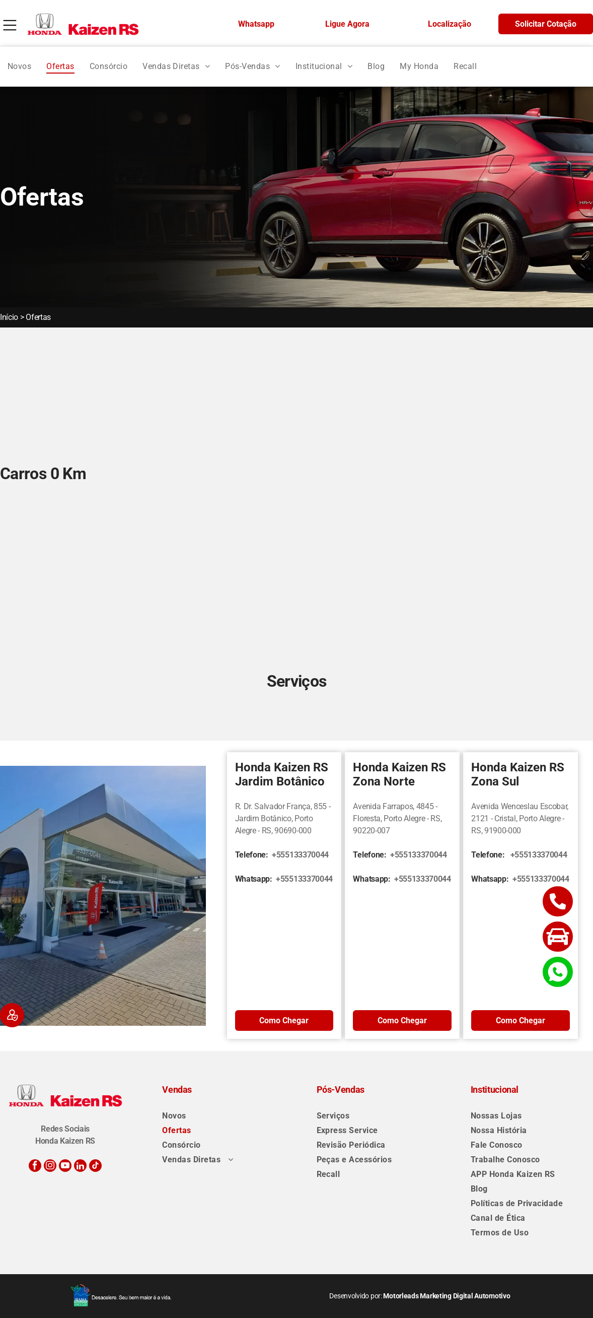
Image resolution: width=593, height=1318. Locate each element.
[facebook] (35, 1166)
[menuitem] (19, 66)
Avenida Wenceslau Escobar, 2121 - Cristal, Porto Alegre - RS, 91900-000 (519, 818)
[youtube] (65, 1166)
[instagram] (50, 1166)
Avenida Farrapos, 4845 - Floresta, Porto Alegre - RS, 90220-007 (397, 818)
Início (9, 317)
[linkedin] (80, 1166)
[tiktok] (95, 1166)
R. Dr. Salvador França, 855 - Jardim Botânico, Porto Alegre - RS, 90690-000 (283, 818)
